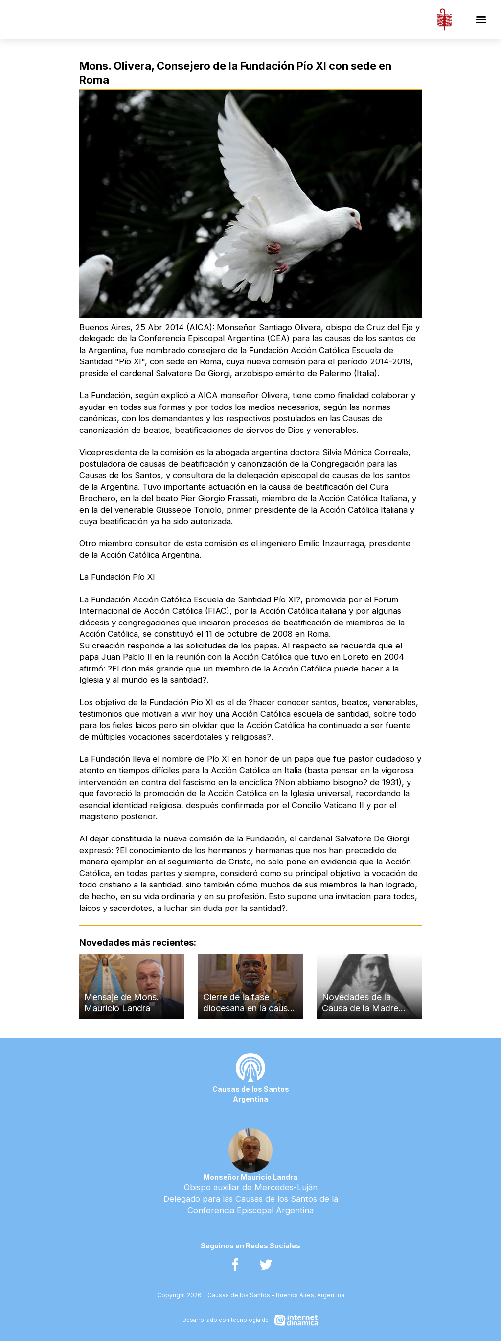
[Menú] (481, 19)
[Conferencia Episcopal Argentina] (444, 19)
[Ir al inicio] (82, 19)
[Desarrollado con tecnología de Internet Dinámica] (250, 1320)
